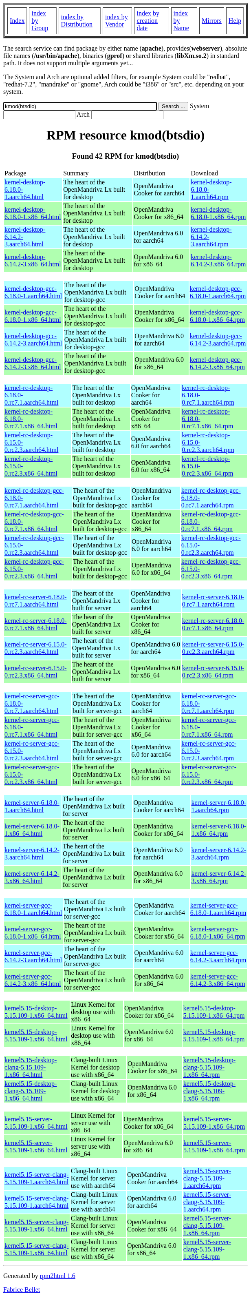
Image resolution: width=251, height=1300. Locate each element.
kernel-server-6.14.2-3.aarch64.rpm (218, 853)
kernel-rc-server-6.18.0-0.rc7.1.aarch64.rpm (213, 601)
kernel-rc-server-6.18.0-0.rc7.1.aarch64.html (35, 601)
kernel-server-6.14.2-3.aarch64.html (31, 853)
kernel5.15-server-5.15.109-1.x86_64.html (36, 1123)
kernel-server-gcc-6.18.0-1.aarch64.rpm (218, 909)
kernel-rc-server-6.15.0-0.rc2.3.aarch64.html (35, 648)
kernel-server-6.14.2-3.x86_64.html (31, 877)
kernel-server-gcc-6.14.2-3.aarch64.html (33, 956)
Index (17, 20)
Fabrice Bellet (21, 1289)
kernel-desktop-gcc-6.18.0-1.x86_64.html (32, 316)
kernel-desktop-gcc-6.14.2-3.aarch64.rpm (218, 339)
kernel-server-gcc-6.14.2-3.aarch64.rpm (218, 956)
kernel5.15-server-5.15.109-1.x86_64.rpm (214, 1123)
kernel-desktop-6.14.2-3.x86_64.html (32, 260)
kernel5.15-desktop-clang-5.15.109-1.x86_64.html (30, 1067)
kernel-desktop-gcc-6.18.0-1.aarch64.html (33, 292)
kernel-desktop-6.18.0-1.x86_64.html (32, 213)
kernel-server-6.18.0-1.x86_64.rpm (218, 830)
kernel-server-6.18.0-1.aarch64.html (31, 806)
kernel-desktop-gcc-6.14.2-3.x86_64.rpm (217, 363)
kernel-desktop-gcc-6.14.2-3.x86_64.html (32, 363)
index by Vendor (116, 20)
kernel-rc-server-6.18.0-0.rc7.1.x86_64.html (35, 624)
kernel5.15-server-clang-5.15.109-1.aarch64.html (36, 1178)
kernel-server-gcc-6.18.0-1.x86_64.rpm (217, 933)
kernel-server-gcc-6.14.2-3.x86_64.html (32, 980)
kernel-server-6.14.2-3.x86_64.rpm (218, 877)
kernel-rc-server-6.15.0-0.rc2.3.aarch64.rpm (213, 648)
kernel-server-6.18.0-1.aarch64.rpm (218, 806)
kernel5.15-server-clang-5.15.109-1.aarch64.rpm (207, 1178)
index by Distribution (76, 20)
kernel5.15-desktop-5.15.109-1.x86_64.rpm (213, 1012)
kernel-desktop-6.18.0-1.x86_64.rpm (218, 213)
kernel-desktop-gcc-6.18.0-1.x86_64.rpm (217, 316)
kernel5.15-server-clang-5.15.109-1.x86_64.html (36, 1225)
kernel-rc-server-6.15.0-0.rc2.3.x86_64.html (35, 671)
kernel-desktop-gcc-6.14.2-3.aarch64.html (33, 339)
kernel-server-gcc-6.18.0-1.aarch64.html (33, 909)
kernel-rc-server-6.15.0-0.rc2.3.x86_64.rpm (213, 671)
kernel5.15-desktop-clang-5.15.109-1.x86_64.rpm (209, 1067)
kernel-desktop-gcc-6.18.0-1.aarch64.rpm (218, 292)
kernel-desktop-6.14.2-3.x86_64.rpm (218, 260)
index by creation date (148, 20)
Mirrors (212, 20)
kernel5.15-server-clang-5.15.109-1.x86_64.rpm (207, 1225)
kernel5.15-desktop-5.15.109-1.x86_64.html (36, 1012)
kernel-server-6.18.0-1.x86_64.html (31, 830)
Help (235, 20)
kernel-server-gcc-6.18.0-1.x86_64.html (32, 933)
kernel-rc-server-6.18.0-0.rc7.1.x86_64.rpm (213, 624)
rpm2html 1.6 (57, 1275)
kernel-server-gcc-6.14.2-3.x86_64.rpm (217, 980)
